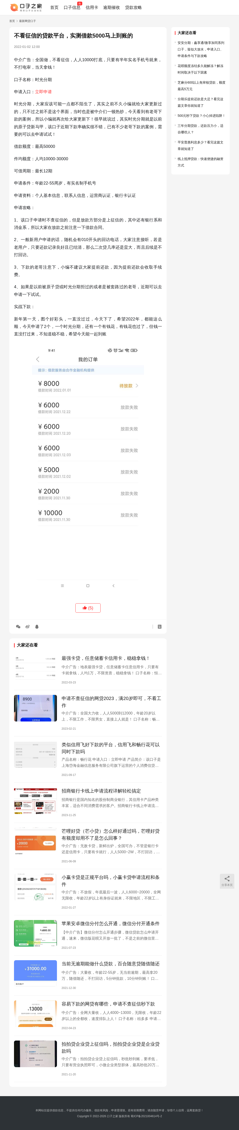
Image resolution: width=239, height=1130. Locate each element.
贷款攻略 (133, 7)
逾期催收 (111, 7)
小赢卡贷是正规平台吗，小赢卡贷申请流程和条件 (111, 881)
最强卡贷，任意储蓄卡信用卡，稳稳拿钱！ (106, 658)
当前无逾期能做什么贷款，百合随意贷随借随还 (111, 963)
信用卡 (92, 7)
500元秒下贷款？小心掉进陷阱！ (201, 115)
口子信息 (72, 7)
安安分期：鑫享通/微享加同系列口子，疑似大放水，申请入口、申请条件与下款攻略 (201, 49)
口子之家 (112, 1116)
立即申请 (43, 91)
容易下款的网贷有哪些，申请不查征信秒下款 (108, 1003)
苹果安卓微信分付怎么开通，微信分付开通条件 (111, 923)
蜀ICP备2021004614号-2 (146, 1116)
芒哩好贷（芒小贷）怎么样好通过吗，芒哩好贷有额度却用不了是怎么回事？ (111, 834)
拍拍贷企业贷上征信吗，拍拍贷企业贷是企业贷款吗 (111, 1047)
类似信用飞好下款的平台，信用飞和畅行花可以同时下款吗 (111, 748)
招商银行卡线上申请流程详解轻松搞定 (101, 790)
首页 (54, 7)
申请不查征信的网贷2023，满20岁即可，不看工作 (111, 702)
